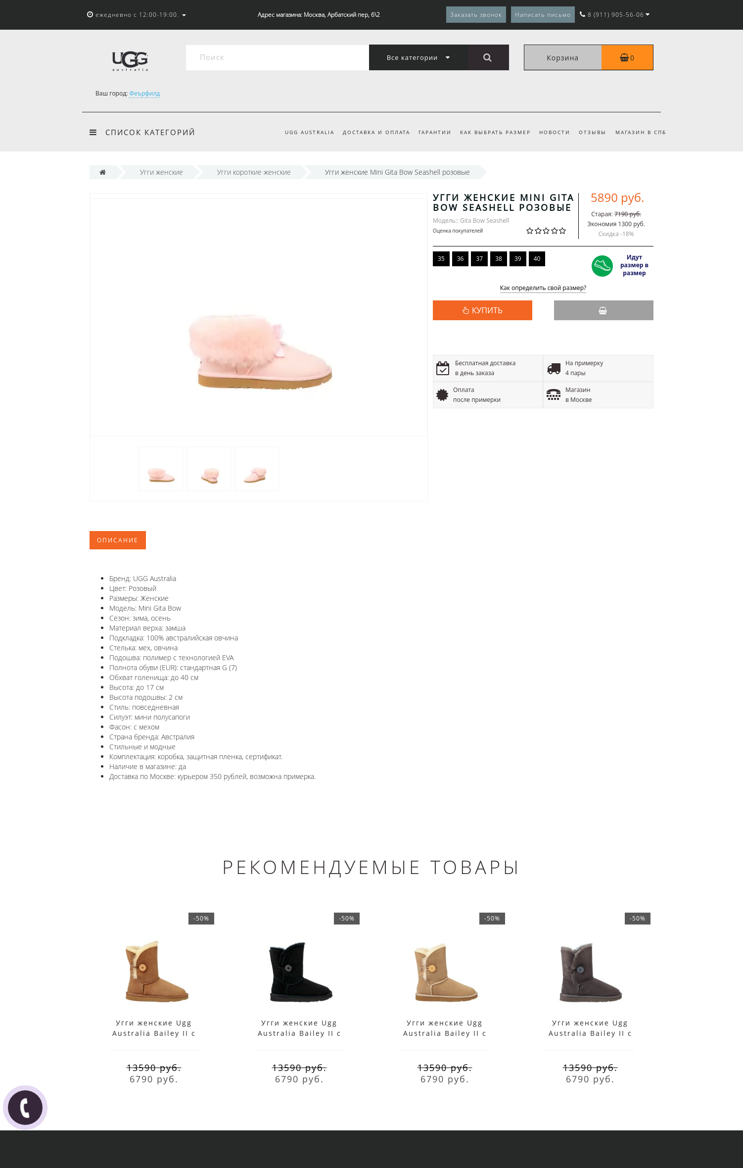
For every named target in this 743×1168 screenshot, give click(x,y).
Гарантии (435, 132)
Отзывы (592, 132)
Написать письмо (543, 14)
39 (517, 258)
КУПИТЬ (487, 310)
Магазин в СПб (640, 132)
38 (498, 258)
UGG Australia (309, 132)
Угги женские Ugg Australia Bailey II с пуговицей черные (299, 1033)
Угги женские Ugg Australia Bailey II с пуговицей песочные (445, 1033)
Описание (118, 540)
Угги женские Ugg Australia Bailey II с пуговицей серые (590, 1033)
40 (537, 258)
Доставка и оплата (376, 132)
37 (479, 258)
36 (460, 258)
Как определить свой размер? (543, 288)
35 (441, 258)
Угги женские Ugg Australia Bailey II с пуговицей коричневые (154, 1033)
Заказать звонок (476, 14)
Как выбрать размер (495, 132)
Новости (554, 132)
